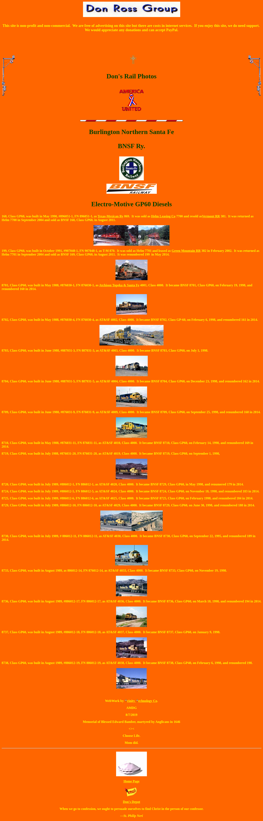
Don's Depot (131, 802)
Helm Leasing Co (163, 216)
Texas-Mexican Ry (110, 216)
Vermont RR (211, 216)
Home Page (131, 781)
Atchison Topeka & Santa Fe (119, 285)
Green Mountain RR (186, 250)
